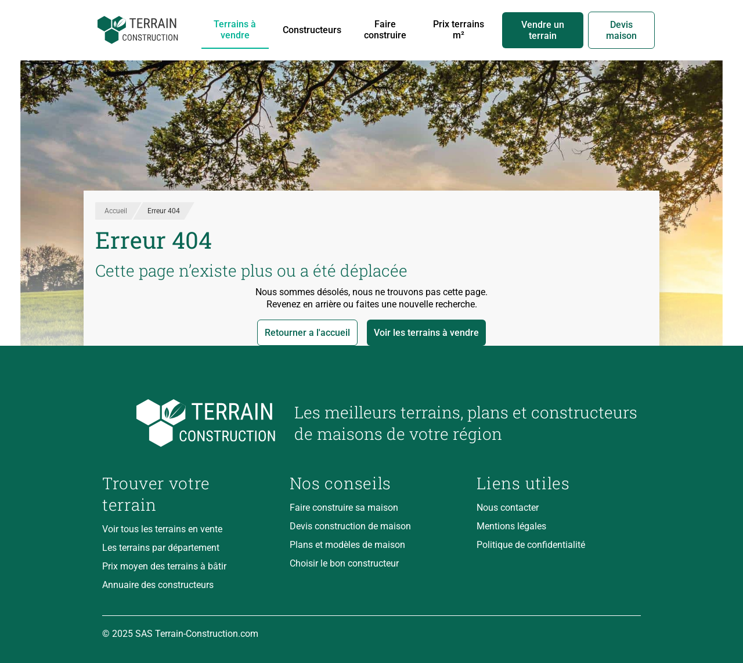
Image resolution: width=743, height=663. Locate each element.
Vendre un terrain (542, 30)
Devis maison (621, 30)
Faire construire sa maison (344, 507)
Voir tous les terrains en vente (162, 529)
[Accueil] (137, 30)
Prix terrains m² (458, 30)
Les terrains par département (160, 547)
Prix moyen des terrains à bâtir (164, 566)
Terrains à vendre (235, 30)
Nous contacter (508, 507)
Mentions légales (511, 526)
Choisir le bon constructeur (344, 563)
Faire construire (385, 30)
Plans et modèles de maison (347, 544)
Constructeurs (312, 29)
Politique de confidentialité (531, 544)
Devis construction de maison (350, 526)
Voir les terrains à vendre (426, 332)
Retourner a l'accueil (307, 332)
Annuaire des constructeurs (158, 584)
